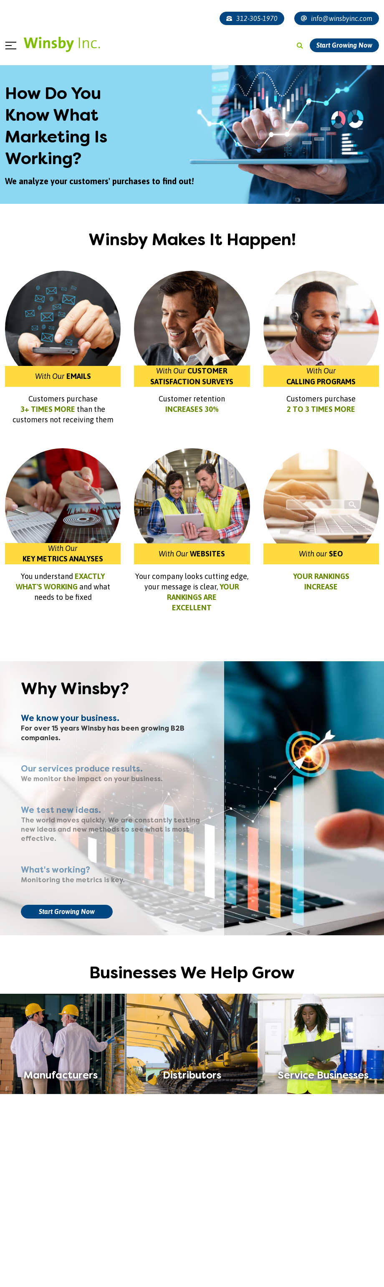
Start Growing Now (344, 45)
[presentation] (16, 1236)
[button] (177, 1276)
